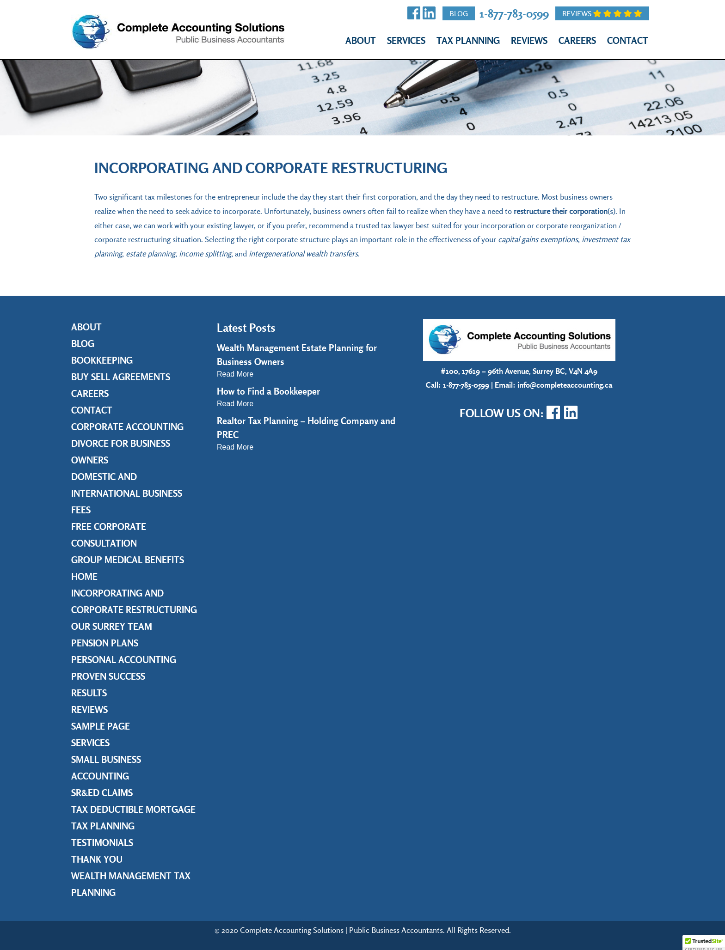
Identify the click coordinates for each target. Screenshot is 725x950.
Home (84, 576)
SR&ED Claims (102, 792)
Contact (627, 40)
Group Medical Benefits (127, 560)
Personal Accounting (123, 659)
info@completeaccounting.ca (564, 385)
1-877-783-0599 (514, 13)
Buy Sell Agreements (120, 377)
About (360, 40)
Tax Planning (468, 40)
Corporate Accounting (127, 426)
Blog (458, 13)
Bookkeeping (102, 360)
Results (89, 693)
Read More (235, 374)
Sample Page (100, 726)
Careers (577, 40)
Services (406, 40)
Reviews (602, 13)
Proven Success (108, 676)
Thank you (97, 859)
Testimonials (102, 842)
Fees (81, 510)
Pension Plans (104, 643)
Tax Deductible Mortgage (133, 809)
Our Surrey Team (111, 626)
